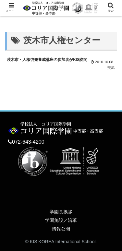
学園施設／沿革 (61, 220)
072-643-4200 (28, 142)
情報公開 (61, 229)
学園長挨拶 (61, 211)
